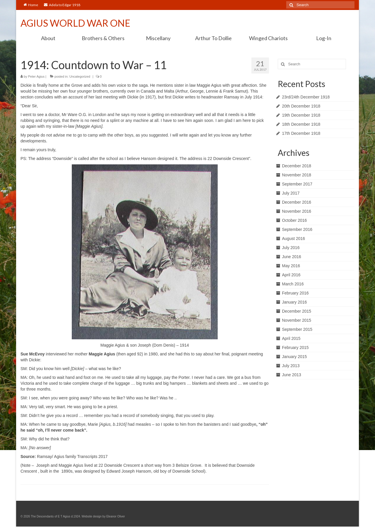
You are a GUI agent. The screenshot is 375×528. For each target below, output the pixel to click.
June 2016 (291, 256)
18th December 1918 (301, 124)
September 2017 (297, 184)
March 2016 (293, 284)
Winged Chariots (268, 38)
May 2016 (291, 265)
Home (30, 5)
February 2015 (295, 347)
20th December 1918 (301, 106)
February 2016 (295, 293)
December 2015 (296, 311)
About (48, 38)
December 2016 (296, 202)
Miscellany (158, 38)
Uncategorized (79, 76)
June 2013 (291, 374)
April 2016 (291, 274)
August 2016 (293, 238)
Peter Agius (36, 76)
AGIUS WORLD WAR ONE (75, 23)
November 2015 (296, 320)
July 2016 (291, 247)
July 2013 (291, 365)
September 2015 (297, 329)
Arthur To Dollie (213, 38)
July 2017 (291, 193)
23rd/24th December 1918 (306, 97)
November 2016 (296, 211)
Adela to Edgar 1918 (62, 5)
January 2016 (294, 302)
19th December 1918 (301, 115)
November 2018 (296, 175)
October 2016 (294, 220)
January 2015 (294, 356)
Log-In (323, 38)
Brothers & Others (103, 38)
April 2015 (291, 338)
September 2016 (297, 229)
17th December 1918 (301, 133)
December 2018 (296, 165)
